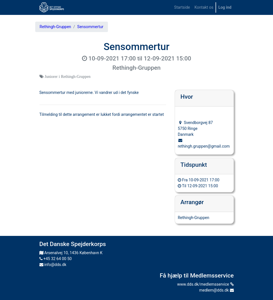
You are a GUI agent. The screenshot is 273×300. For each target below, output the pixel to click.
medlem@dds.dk (216, 290)
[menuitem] (182, 7)
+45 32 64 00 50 (55, 258)
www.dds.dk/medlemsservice (205, 284)
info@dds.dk (52, 264)
